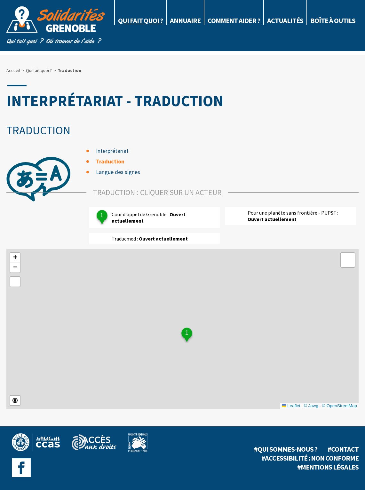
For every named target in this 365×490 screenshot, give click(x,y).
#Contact (343, 449)
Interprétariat (112, 150)
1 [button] (186, 332)
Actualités (285, 20)
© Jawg (311, 405)
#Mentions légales (328, 466)
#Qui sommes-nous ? (285, 449)
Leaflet (291, 405)
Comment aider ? (234, 20)
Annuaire (185, 20)
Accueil (13, 70)
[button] (15, 258)
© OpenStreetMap (339, 405)
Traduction (110, 161)
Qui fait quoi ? (140, 20)
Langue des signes (118, 172)
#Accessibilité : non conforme (310, 458)
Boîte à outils (332, 20)
